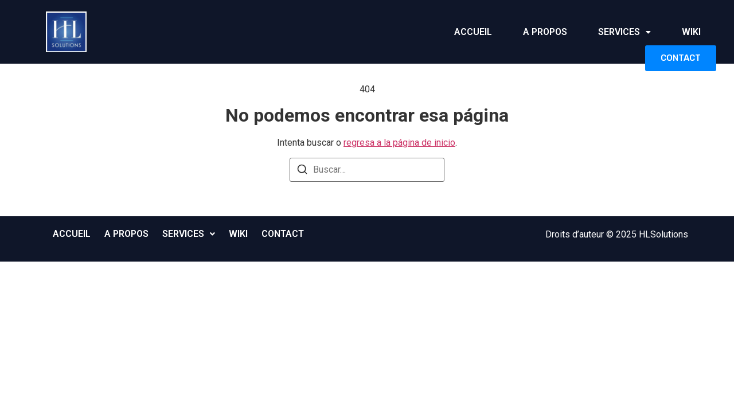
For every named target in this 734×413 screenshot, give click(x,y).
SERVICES (624, 31)
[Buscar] (302, 171)
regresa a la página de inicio (399, 142)
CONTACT (681, 58)
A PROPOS (545, 31)
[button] (624, 32)
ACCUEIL (473, 31)
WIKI (691, 31)
